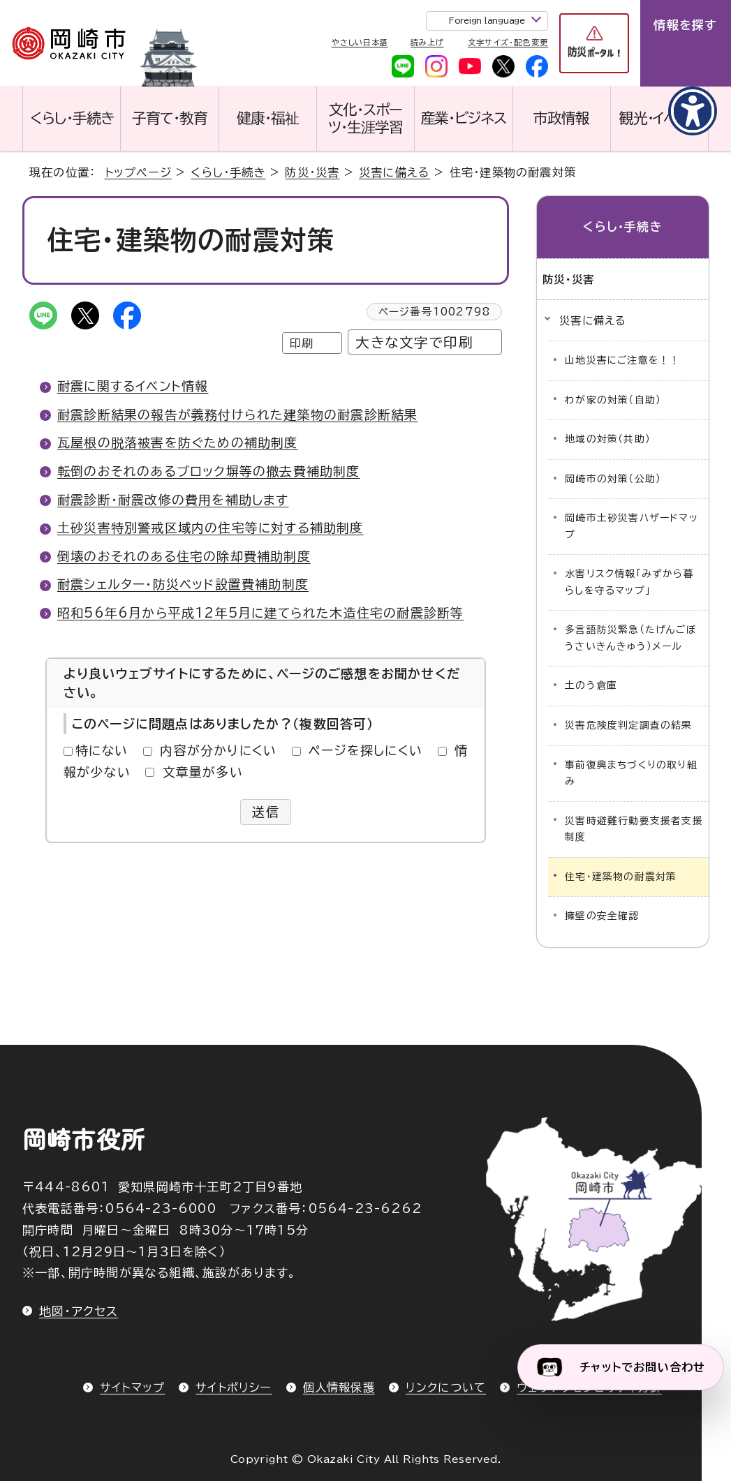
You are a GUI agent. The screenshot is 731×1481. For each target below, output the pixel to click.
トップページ (138, 172)
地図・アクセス (78, 1311)
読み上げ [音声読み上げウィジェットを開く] (427, 42)
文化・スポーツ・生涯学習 (365, 118)
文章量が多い (203, 772)
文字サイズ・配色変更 (508, 42)
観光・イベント (659, 118)
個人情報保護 (339, 1387)
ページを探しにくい (365, 750)
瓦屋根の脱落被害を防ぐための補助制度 (177, 442)
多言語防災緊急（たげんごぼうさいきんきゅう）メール (631, 638)
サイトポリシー (233, 1387)
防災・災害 (312, 172)
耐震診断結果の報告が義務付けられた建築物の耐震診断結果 (237, 414)
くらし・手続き (72, 118)
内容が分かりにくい (218, 750)
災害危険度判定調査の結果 (628, 725)
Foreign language (487, 20)
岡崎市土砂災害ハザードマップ (631, 526)
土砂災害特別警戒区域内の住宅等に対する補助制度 (210, 527)
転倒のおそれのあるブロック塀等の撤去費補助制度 (208, 471)
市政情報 (561, 118)
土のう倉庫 (591, 685)
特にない (101, 750)
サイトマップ (132, 1387)
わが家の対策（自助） (613, 400)
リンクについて (446, 1387)
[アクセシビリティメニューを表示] (692, 111)
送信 (265, 811)
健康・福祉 (268, 118)
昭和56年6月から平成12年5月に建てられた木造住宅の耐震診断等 (260, 612)
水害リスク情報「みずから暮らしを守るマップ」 (629, 582)
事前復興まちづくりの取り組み (631, 773)
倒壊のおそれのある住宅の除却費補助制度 (184, 556)
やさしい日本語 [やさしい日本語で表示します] (360, 42)
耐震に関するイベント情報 (132, 386)
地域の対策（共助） (608, 439)
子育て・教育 (169, 118)
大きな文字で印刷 (414, 342)
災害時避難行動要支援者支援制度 (634, 829)
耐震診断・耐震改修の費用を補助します (173, 499)
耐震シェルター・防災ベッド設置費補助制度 (183, 584)
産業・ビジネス (464, 118)
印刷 (301, 343)
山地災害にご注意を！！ (622, 360)
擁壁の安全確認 (602, 916)
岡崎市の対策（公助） (613, 479)
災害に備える (394, 172)
